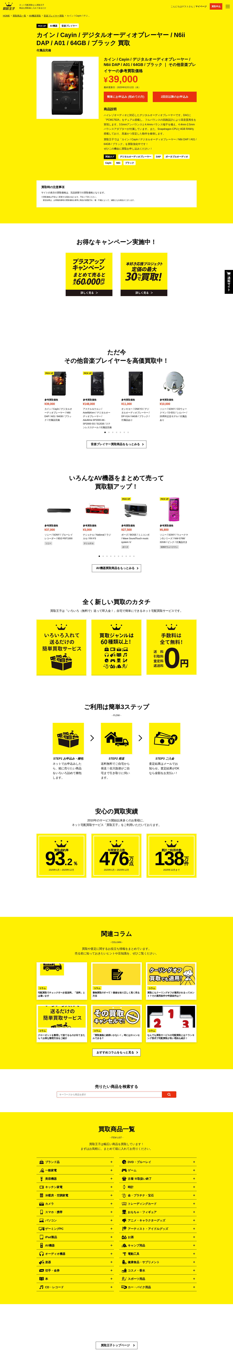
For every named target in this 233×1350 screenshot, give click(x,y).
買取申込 (216, 6)
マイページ (201, 6)
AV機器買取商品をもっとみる (115, 568)
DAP (158, 156)
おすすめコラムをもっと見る (115, 1052)
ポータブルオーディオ (177, 156)
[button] (105, 432)
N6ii (118, 163)
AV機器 (53, 26)
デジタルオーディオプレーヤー (135, 156)
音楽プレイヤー (69, 26)
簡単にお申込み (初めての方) (125, 96)
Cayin (108, 163)
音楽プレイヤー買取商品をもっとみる (115, 444)
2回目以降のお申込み (174, 96)
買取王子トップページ (115, 1345)
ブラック (129, 163)
